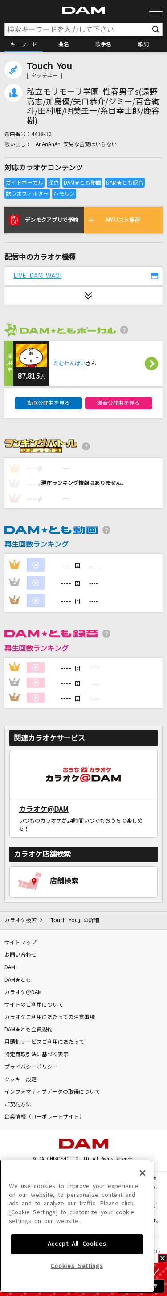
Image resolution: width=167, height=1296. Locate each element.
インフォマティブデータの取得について (52, 1092)
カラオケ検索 (20, 920)
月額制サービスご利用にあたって (44, 1042)
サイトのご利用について (33, 1004)
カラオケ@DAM (44, 809)
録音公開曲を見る (118, 403)
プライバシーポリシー (31, 1067)
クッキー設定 (20, 1079)
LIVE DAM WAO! (37, 276)
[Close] (142, 1232)
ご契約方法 (17, 1104)
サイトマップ (20, 942)
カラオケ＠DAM (23, 992)
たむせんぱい (69, 363)
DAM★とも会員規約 (28, 1029)
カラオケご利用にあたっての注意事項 (49, 1017)
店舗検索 (64, 880)
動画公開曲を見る (48, 403)
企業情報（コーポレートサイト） (44, 1116)
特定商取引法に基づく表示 (36, 1054)
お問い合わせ (20, 955)
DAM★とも (17, 980)
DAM (9, 967)
